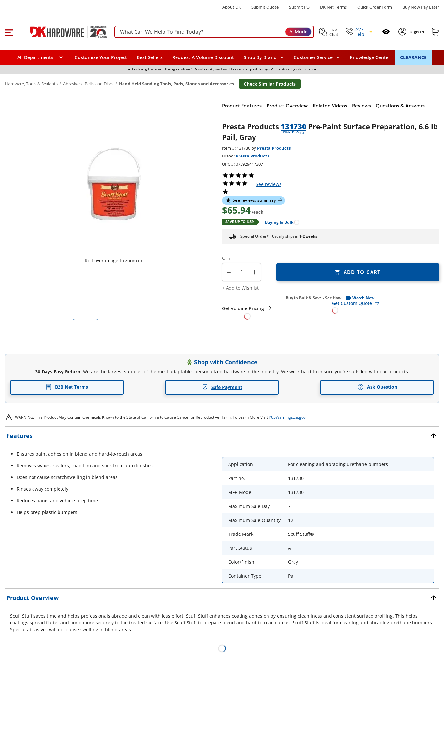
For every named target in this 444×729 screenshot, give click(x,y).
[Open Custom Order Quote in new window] (385, 306)
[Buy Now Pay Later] (420, 7)
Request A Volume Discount (203, 57)
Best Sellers (150, 57)
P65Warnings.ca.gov (287, 417)
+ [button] (254, 272)
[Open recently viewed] (386, 32)
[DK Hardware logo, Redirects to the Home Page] (61, 32)
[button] (8, 32)
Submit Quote (265, 7)
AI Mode (298, 32)
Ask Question (377, 387)
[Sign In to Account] (416, 31)
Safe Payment (222, 387)
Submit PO (299, 7)
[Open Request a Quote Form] (247, 312)
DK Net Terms (333, 7)
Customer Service (313, 57)
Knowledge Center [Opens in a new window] (370, 57)
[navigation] (317, 57)
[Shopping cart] (435, 32)
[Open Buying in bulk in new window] (279, 222)
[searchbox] (214, 32)
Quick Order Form (374, 7)
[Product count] (241, 272)
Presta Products (274, 148)
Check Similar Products (270, 84)
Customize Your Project (101, 57)
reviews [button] (268, 184)
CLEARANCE (413, 57)
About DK (231, 7)
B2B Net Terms (67, 387)
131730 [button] (293, 126)
